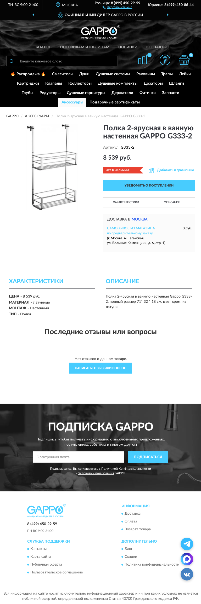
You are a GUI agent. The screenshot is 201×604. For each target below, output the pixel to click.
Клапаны (53, 83)
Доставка (133, 513)
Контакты (156, 47)
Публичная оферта (46, 565)
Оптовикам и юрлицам (84, 47)
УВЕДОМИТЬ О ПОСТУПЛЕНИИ (149, 185)
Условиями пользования (96, 473)
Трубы (27, 93)
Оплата (131, 521)
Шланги (176, 83)
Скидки (131, 557)
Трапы (167, 74)
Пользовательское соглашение (56, 572)
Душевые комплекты (117, 83)
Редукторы (50, 93)
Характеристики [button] (126, 202)
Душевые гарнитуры (86, 93)
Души (84, 74)
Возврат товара (138, 529)
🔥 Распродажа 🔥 (28, 74)
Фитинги (147, 93)
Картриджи (28, 83)
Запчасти (170, 93)
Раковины (145, 74)
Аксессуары (72, 102)
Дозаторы (153, 83)
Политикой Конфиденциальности (126, 468)
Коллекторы (80, 83)
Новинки (127, 47)
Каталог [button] (43, 47)
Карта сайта (40, 557)
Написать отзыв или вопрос (100, 368)
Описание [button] (172, 202)
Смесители (62, 74)
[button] (117, 6)
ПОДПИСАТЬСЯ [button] (148, 457)
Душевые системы (113, 74)
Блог (129, 549)
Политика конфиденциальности (152, 565)
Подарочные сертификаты (115, 102)
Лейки (185, 74)
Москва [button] (140, 219)
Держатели (122, 93)
